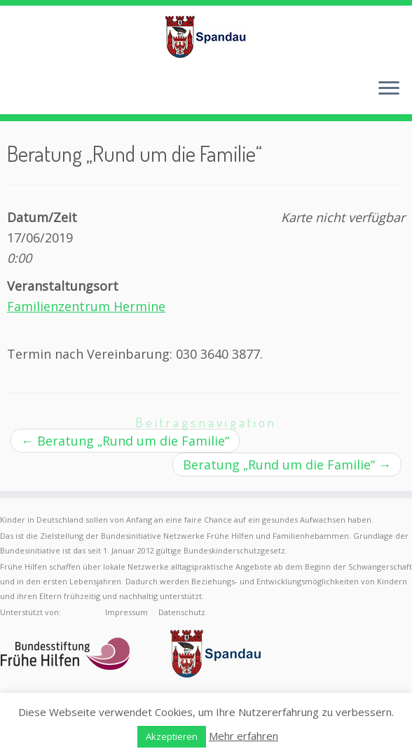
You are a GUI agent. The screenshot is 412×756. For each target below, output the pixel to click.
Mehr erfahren (243, 736)
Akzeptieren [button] (172, 736)
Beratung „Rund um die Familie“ (125, 440)
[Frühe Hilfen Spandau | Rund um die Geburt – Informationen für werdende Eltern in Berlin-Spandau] (206, 36)
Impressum (126, 612)
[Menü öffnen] (388, 88)
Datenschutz (181, 612)
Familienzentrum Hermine (86, 306)
